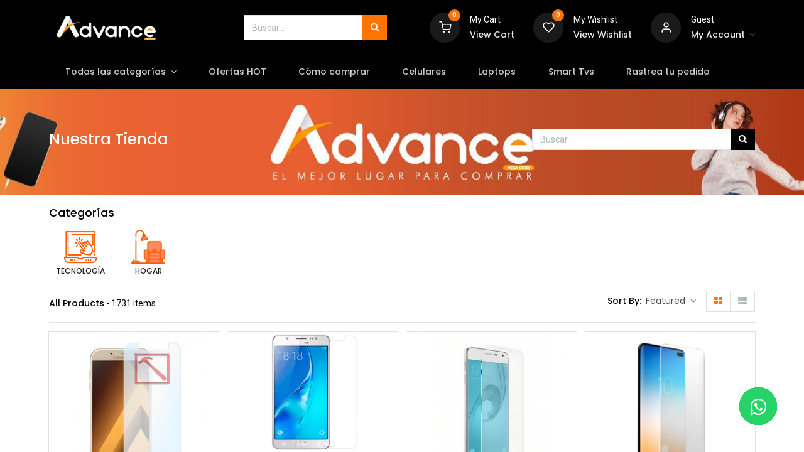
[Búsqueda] (374, 27)
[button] (671, 301)
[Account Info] (723, 35)
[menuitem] (237, 72)
